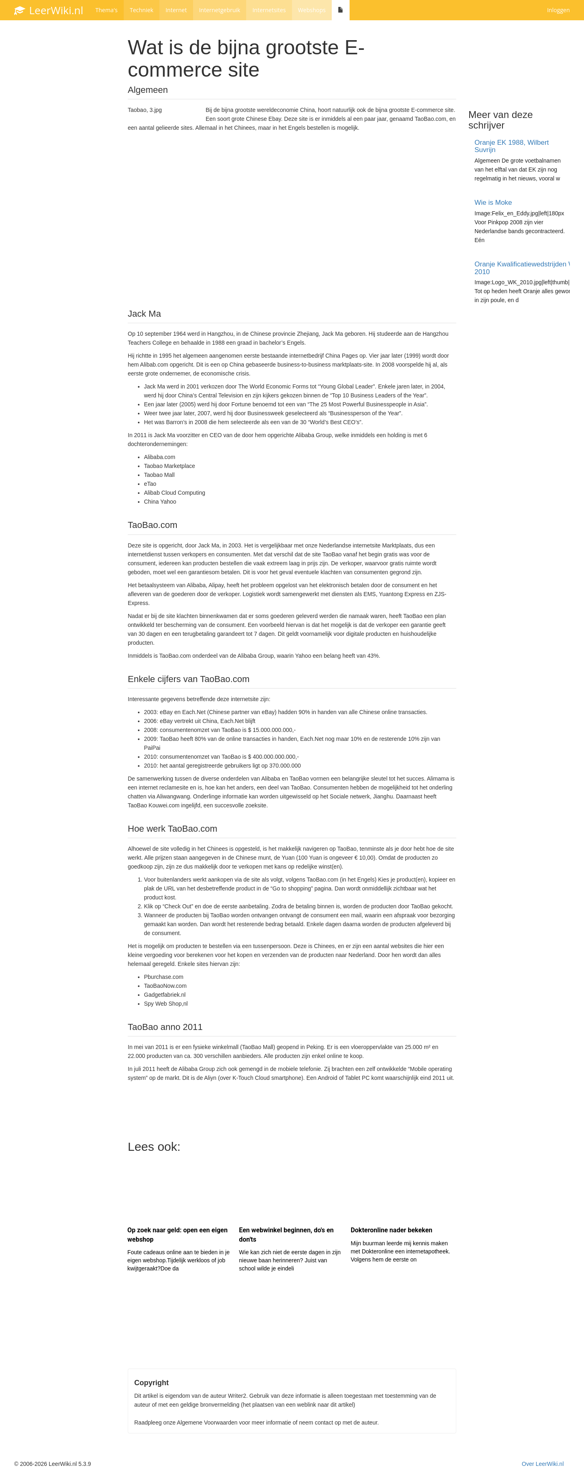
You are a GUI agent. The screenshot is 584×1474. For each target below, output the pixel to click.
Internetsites (269, 10)
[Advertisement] (292, 219)
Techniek (141, 10)
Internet (176, 10)
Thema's (106, 10)
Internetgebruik (219, 10)
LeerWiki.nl (48, 10)
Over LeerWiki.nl (543, 1464)
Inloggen (558, 10)
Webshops (312, 10)
